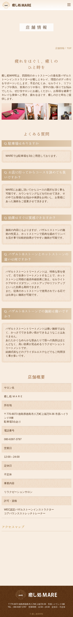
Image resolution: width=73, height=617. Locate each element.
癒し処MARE (37, 614)
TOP (69, 48)
